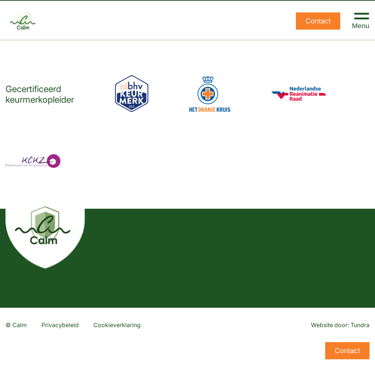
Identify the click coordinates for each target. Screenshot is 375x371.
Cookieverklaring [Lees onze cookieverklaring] (117, 325)
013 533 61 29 (28, 340)
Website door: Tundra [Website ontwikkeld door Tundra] (340, 325)
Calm (269, 357)
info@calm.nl (27, 357)
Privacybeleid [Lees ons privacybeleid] (60, 325)
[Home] (23, 20)
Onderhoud (166, 357)
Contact (318, 21)
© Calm (16, 325)
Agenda (273, 340)
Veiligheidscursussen (183, 340)
